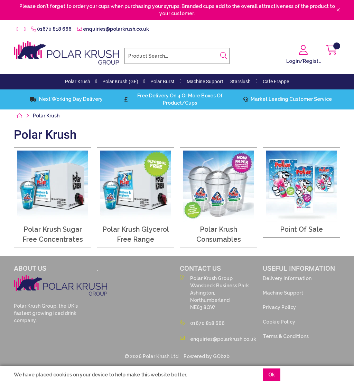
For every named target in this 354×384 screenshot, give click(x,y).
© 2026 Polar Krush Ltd (151, 356)
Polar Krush (77, 81)
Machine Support (205, 81)
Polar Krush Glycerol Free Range (135, 234)
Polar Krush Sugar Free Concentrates (52, 234)
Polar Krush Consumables (218, 234)
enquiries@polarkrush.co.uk (113, 29)
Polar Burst (162, 81)
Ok (271, 374)
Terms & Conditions (286, 336)
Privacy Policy (279, 307)
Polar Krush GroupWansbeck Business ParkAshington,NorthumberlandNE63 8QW (214, 292)
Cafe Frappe (276, 81)
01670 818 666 (51, 29)
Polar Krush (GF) (120, 81)
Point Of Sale (301, 229)
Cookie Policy (279, 322)
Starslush (240, 81)
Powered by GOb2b (207, 356)
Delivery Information (287, 278)
